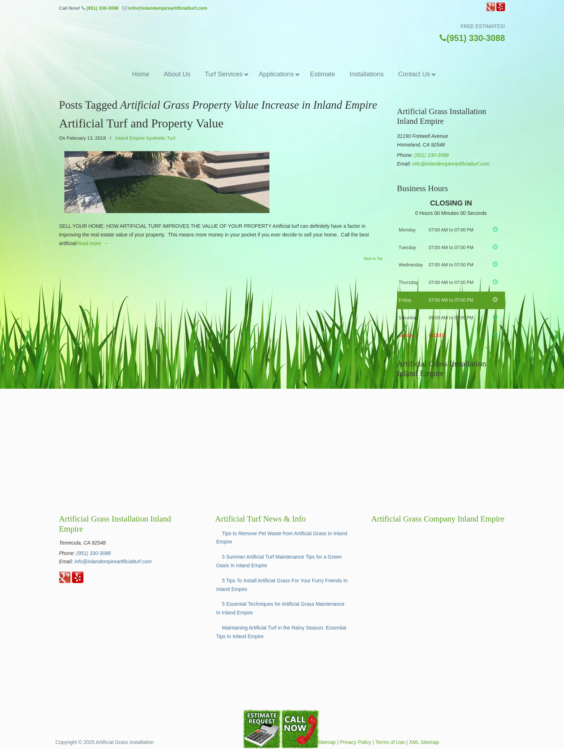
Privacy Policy (355, 742)
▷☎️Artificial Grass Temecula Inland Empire (282, 39)
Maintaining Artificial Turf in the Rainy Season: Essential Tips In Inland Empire (281, 632)
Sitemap (326, 742)
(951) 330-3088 (102, 8)
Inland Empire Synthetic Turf (145, 138)
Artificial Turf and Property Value (141, 123)
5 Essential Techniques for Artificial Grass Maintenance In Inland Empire (280, 608)
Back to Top (373, 259)
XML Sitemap (424, 742)
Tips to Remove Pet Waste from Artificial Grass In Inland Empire (281, 538)
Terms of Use (390, 742)
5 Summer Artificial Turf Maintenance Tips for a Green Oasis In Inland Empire (279, 561)
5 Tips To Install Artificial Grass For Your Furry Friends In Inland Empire (281, 585)
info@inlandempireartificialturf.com (167, 8)
